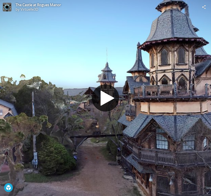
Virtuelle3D (29, 9)
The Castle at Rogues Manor (38, 4)
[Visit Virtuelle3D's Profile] (7, 7)
